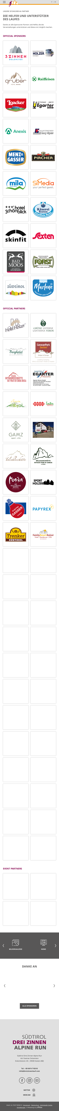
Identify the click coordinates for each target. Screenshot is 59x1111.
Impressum (26, 1105)
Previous (3, 945)
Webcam (27, 1095)
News (43, 949)
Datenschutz (35, 1105)
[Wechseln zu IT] (52, 2)
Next (55, 945)
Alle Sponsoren (29, 1006)
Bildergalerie (15, 949)
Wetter (27, 1090)
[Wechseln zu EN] (55, 2)
